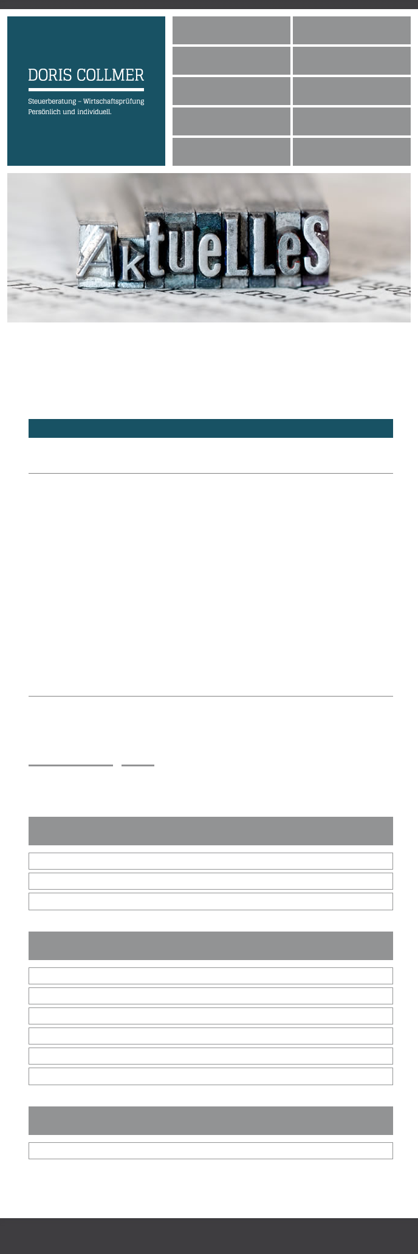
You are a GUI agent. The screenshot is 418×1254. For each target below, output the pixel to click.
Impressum (332, 150)
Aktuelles (332, 90)
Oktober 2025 (64, 901)
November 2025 (68, 881)
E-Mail (56, 791)
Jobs (197, 120)
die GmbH (57, 996)
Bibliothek (56, 1151)
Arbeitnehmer (63, 1076)
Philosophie (334, 59)
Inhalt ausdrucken (71, 760)
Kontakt (327, 120)
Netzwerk (210, 150)
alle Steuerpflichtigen (77, 976)
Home (199, 29)
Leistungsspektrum (233, 90)
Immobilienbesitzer (73, 1056)
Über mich (330, 29)
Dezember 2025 (68, 861)
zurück (138, 760)
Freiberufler (60, 1036)
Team (199, 59)
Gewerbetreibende (73, 1016)
